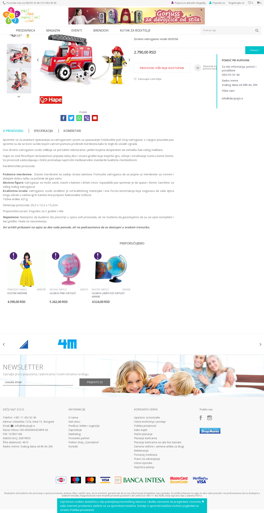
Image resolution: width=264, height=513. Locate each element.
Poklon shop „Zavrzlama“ (83, 476)
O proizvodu (13, 165)
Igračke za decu (36, 37)
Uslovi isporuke (143, 497)
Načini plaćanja (143, 468)
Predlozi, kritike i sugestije (84, 460)
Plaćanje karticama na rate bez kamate (157, 476)
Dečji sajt (7, 37)
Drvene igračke (96, 37)
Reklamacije (141, 485)
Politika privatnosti (145, 460)
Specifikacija (43, 165)
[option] (19, 65)
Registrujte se (236, 3)
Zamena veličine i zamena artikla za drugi (159, 481)
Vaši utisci (74, 456)
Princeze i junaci (17, 324)
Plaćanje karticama (145, 472)
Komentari (72, 165)
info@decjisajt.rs (25, 460)
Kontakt (73, 481)
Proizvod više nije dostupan (162, 102)
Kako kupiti (140, 464)
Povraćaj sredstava (145, 489)
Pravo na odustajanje (147, 493)
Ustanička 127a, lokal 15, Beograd (33, 456)
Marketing (74, 468)
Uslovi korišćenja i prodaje (150, 456)
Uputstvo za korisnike (147, 452)
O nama (73, 452)
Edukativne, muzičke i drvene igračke (66, 37)
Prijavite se (95, 416)
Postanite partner (79, 472)
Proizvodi (20, 37)
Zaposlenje (75, 464)
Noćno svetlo (58, 324)
